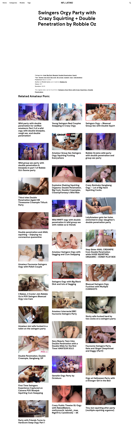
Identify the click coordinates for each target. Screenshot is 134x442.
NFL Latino (67, 3)
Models (22, 3)
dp (58, 78)
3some (41, 78)
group (61, 78)
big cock (53, 78)
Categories (13, 3)
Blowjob (55, 75)
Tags (29, 3)
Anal (44, 75)
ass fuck (47, 78)
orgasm (66, 78)
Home (5, 3)
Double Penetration (65, 75)
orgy (71, 78)
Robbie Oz (63, 82)
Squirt (74, 75)
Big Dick (49, 75)
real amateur (78, 78)
